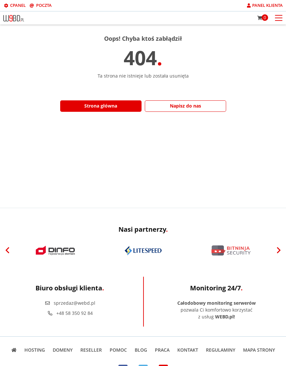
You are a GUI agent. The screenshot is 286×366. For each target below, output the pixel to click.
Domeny (63, 350)
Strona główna (100, 106)
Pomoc (118, 350)
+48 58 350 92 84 (70, 313)
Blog (141, 350)
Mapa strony (259, 350)
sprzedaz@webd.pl (70, 303)
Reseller (91, 350)
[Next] (278, 250)
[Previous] (7, 250)
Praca (162, 350)
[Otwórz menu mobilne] (278, 17)
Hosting (34, 350)
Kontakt (187, 350)
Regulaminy (220, 350)
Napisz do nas (185, 106)
